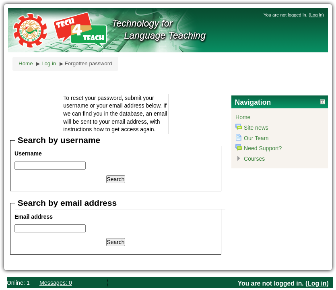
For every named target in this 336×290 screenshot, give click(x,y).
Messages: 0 (55, 283)
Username (28, 153)
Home (26, 63)
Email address (33, 216)
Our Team (256, 138)
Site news (256, 127)
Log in (316, 14)
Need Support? (263, 148)
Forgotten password (88, 63)
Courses (254, 158)
